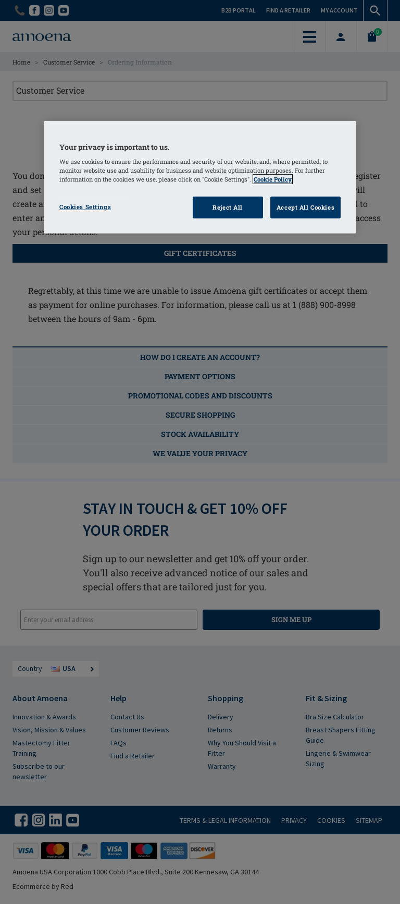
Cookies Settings (85, 207)
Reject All (228, 207)
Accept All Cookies (305, 207)
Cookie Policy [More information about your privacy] (273, 179)
